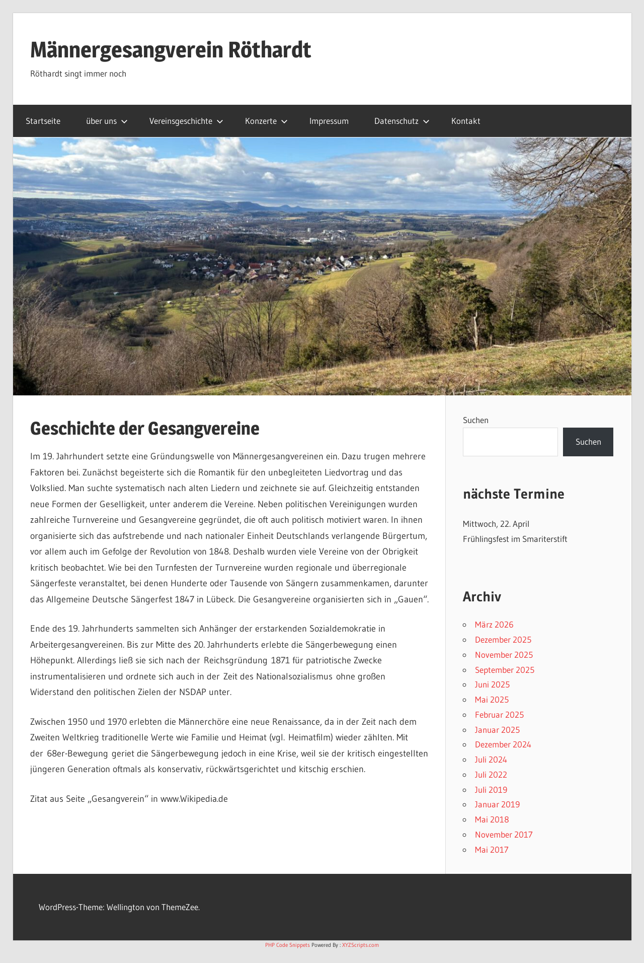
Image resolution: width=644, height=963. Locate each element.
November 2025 (504, 654)
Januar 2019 (497, 804)
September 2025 (504, 669)
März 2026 (494, 624)
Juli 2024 (491, 759)
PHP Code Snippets (287, 944)
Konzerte (266, 120)
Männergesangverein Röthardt (170, 49)
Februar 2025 (499, 714)
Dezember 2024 (503, 744)
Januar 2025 (497, 729)
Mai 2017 (492, 849)
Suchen (476, 420)
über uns (107, 120)
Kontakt (465, 120)
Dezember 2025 (503, 639)
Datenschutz (402, 120)
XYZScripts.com (360, 944)
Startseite (43, 120)
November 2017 (504, 834)
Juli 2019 (491, 789)
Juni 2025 (492, 684)
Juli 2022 (491, 774)
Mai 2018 (492, 819)
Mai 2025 (492, 699)
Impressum (329, 120)
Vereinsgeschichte (186, 120)
